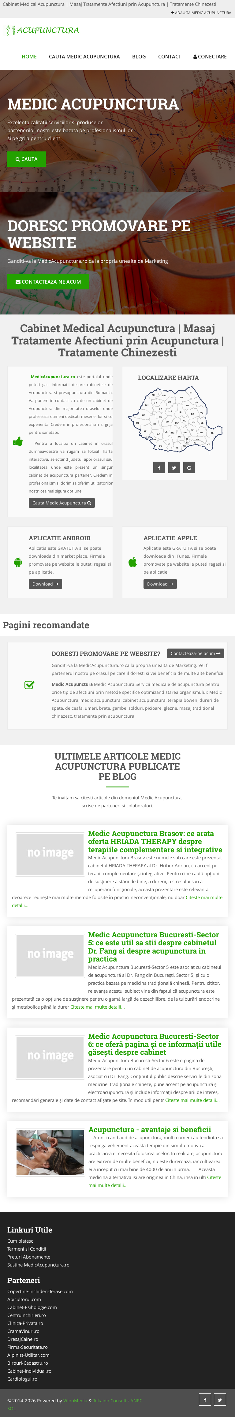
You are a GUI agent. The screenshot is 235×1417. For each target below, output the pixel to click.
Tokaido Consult (109, 1400)
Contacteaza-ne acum (48, 281)
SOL (11, 1408)
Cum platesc (20, 1241)
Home (29, 56)
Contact (169, 56)
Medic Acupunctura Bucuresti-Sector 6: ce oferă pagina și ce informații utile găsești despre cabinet (155, 1044)
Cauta (27, 159)
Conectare (210, 56)
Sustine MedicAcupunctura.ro (38, 1265)
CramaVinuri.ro (23, 1331)
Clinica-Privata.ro (25, 1323)
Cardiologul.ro (22, 1379)
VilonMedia (75, 1400)
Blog (139, 56)
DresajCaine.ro (22, 1339)
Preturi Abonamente (28, 1257)
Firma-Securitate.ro (27, 1347)
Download (45, 584)
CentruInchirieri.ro (26, 1315)
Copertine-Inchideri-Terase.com (40, 1291)
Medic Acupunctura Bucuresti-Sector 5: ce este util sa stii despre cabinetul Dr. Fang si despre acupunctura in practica (153, 947)
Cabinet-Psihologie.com (32, 1307)
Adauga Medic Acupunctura (201, 12)
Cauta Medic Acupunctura (84, 56)
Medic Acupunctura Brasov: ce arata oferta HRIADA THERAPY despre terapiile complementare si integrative (155, 841)
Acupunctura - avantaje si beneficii (149, 1129)
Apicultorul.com (24, 1299)
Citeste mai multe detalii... (97, 1007)
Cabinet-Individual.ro (29, 1371)
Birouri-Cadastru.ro (27, 1363)
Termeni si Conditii (26, 1249)
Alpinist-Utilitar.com (28, 1355)
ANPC (136, 1400)
